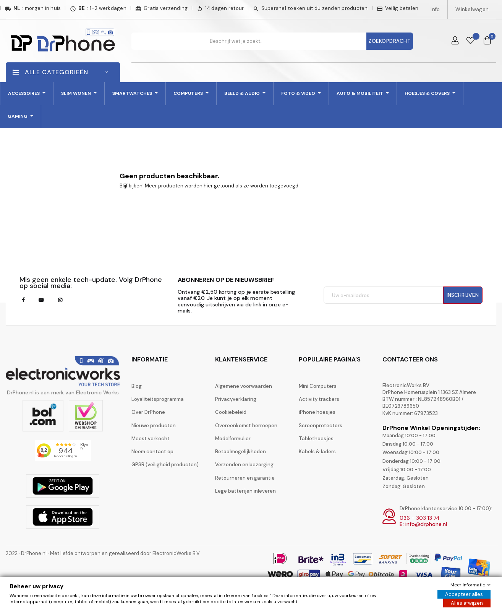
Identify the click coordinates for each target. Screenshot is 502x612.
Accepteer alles (464, 594)
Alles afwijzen (467, 603)
